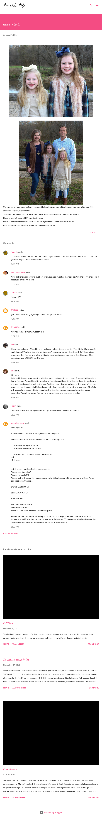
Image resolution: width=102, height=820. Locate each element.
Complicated (10, 769)
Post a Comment (10, 533)
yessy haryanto (18, 423)
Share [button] (93, 232)
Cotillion (8, 623)
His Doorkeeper (18, 272)
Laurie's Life (14, 5)
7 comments (17, 644)
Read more (93, 644)
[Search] (91, 4)
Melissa (14, 309)
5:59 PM (15, 362)
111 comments (18, 688)
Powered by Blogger (51, 812)
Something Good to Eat (16, 659)
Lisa (13, 370)
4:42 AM (15, 319)
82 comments (18, 797)
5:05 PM (15, 301)
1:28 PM (15, 526)
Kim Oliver (16, 327)
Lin (12, 344)
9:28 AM (15, 397)
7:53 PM (15, 414)
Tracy (13, 405)
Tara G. (14, 252)
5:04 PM (15, 264)
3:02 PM (15, 336)
